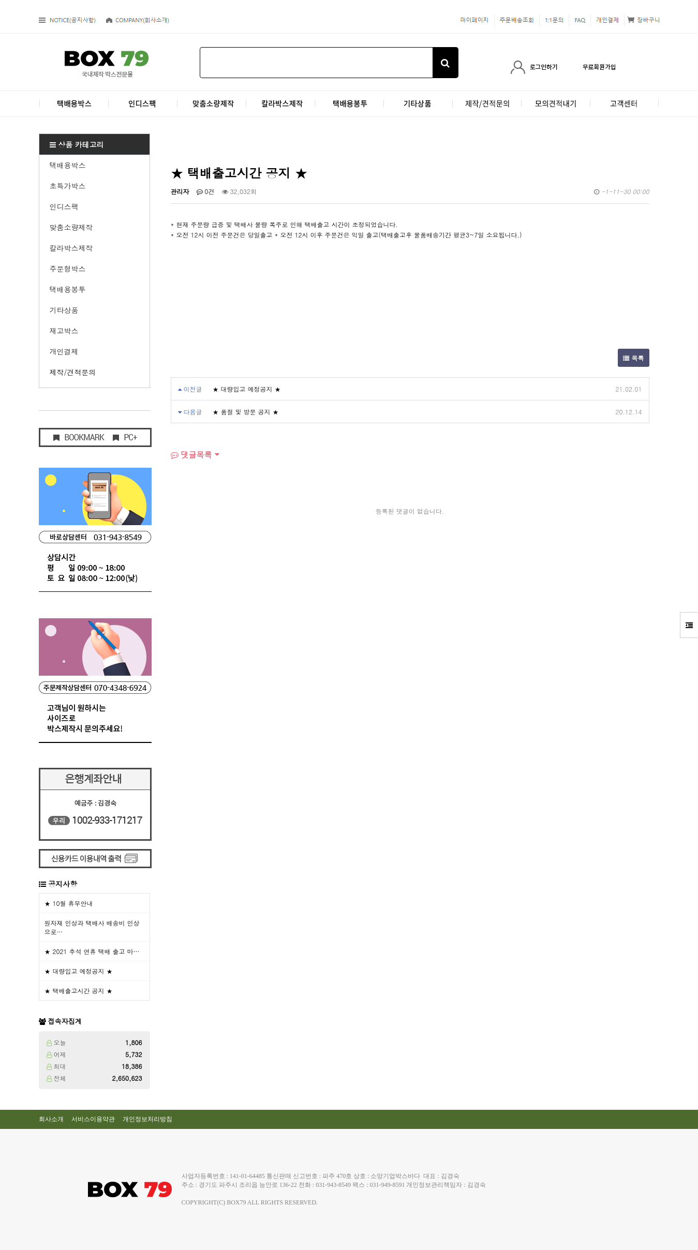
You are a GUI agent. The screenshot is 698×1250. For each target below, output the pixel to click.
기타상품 (64, 310)
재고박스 (64, 330)
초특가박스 (68, 186)
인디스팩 (64, 206)
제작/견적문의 (73, 372)
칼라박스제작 (71, 248)
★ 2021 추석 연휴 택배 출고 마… (92, 951)
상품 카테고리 (77, 144)
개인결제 (64, 351)
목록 (633, 357)
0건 (206, 191)
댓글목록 (191, 454)
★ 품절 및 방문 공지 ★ (246, 411)
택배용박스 (68, 165)
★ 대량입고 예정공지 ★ (78, 970)
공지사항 (62, 884)
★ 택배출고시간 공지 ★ (78, 990)
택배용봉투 (68, 289)
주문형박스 (68, 268)
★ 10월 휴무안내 (68, 903)
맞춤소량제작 (71, 227)
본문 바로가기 (0, 0)
